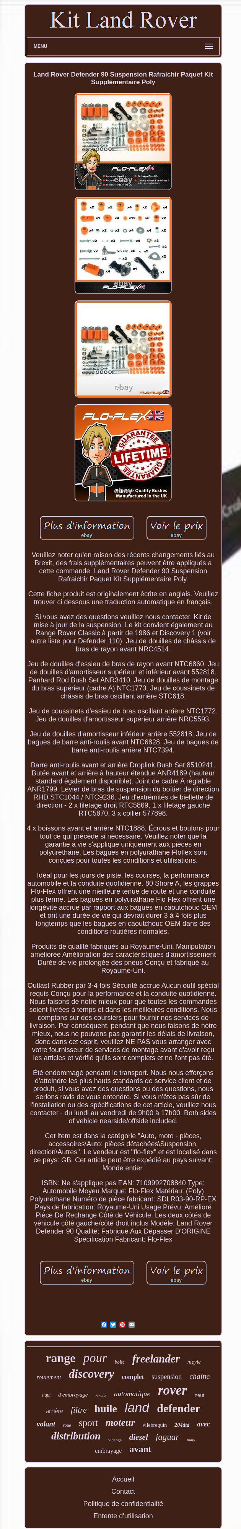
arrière (54, 1411)
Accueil (123, 1479)
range (60, 1358)
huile (105, 1409)
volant (46, 1424)
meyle (194, 1362)
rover (172, 1390)
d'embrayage (73, 1395)
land (137, 1407)
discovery (91, 1374)
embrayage (108, 1450)
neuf (199, 1395)
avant (140, 1449)
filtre (79, 1410)
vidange (115, 1440)
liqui (46, 1395)
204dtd (181, 1425)
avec (203, 1424)
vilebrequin (155, 1425)
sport (88, 1423)
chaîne (199, 1376)
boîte (120, 1362)
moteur (120, 1422)
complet (133, 1377)
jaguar (167, 1437)
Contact (123, 1491)
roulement (49, 1377)
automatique (132, 1394)
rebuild (100, 1396)
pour (95, 1358)
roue (67, 1425)
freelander (156, 1359)
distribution (76, 1436)
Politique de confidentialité (123, 1504)
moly (191, 1440)
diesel (138, 1437)
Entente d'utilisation (123, 1516)
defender (178, 1408)
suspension (166, 1377)
